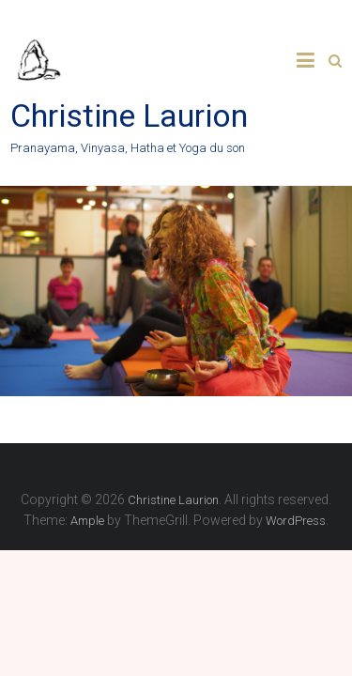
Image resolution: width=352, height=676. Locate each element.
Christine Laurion (129, 115)
